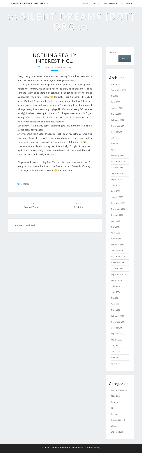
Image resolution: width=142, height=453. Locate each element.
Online (94, 3)
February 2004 (117, 316)
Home (85, 3)
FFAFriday (115, 396)
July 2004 (115, 286)
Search (112, 52)
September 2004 (118, 274)
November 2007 (118, 125)
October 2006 (117, 167)
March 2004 (116, 310)
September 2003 (118, 333)
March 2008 (116, 114)
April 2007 (115, 149)
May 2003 (115, 357)
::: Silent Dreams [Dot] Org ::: (29, 3)
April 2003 (115, 363)
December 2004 (118, 256)
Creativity (125, 3)
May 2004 (115, 298)
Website (115, 426)
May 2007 (115, 143)
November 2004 (118, 262)
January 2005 (117, 250)
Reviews (114, 414)
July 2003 (115, 345)
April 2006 (115, 191)
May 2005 (115, 226)
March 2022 (116, 84)
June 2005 (115, 221)
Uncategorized (118, 419)
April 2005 (115, 232)
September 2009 (118, 90)
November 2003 (118, 321)
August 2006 (116, 179)
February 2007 (117, 155)
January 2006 (117, 197)
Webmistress (109, 3)
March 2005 (116, 238)
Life (113, 408)
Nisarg (96, 447)
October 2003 (117, 327)
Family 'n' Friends (119, 390)
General (25, 183)
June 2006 (115, 185)
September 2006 (118, 173)
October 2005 (117, 215)
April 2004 (115, 304)
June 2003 (115, 351)
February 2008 (117, 120)
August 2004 (116, 280)
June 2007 (115, 137)
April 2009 (115, 102)
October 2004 (117, 268)
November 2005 (118, 209)
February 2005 (117, 244)
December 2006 (118, 161)
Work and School (118, 431)
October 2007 (117, 131)
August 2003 (116, 339)
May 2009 (115, 96)
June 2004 (115, 292)
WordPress (77, 447)
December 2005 (118, 203)
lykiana (67, 67)
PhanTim (51, 162)
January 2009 (117, 108)
